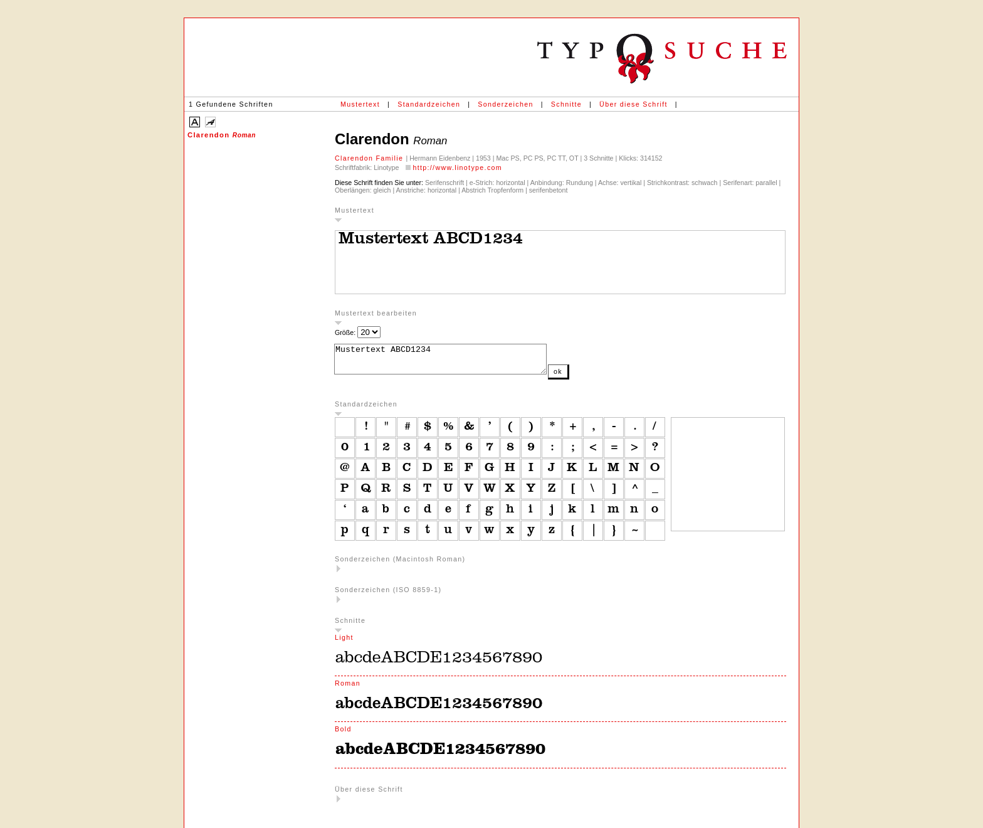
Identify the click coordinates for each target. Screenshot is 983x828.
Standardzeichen (428, 104)
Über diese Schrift (633, 104)
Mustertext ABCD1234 (453, 362)
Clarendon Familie (370, 158)
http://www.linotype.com (457, 167)
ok (583, 377)
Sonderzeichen (505, 104)
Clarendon (221, 135)
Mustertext (360, 104)
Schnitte (566, 104)
